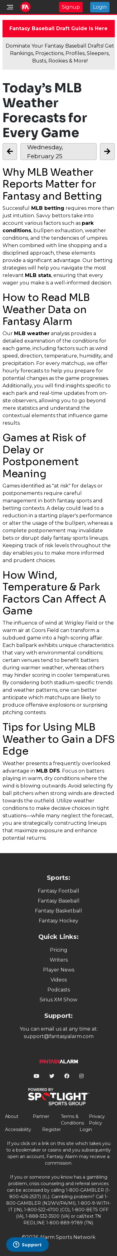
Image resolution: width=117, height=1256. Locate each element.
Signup (71, 7)
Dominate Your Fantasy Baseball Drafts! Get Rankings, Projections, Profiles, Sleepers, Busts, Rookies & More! (60, 53)
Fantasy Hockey (58, 921)
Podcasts (58, 990)
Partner (41, 1116)
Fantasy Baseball (59, 901)
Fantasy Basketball (58, 911)
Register (51, 1129)
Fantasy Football (58, 891)
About (11, 1116)
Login (100, 7)
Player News (58, 970)
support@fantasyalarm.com (59, 1036)
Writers (59, 960)
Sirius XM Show (58, 1000)
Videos (59, 980)
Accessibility (18, 1129)
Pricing (58, 950)
